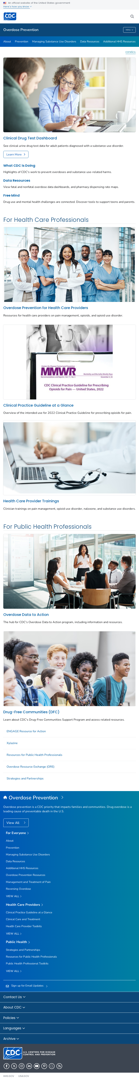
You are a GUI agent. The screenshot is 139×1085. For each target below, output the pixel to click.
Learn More (14, 154)
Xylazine (12, 743)
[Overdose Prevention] (69, 797)
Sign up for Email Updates (27, 985)
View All (13, 823)
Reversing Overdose (18, 889)
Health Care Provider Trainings (31, 501)
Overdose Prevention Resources (25, 875)
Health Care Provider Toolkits (24, 926)
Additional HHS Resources (119, 41)
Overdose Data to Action (26, 614)
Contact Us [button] (14, 997)
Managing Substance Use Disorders (54, 41)
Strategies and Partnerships (25, 779)
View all (14, 896)
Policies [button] (11, 1018)
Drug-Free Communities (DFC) (31, 712)
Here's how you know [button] (17, 6)
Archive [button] (11, 1038)
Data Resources (89, 41)
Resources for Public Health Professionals (34, 755)
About (7, 41)
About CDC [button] (14, 1007)
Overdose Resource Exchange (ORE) (30, 767)
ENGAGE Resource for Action (26, 731)
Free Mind (11, 195)
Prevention (21, 41)
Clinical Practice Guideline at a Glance (38, 405)
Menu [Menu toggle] (129, 30)
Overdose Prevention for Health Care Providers (45, 307)
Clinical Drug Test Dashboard (30, 138)
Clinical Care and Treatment (23, 919)
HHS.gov (8, 1076)
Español (131, 52)
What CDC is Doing (19, 165)
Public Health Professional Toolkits (27, 963)
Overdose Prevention (21, 29)
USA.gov (23, 1076)
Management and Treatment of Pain (28, 882)
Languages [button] (14, 1028)
